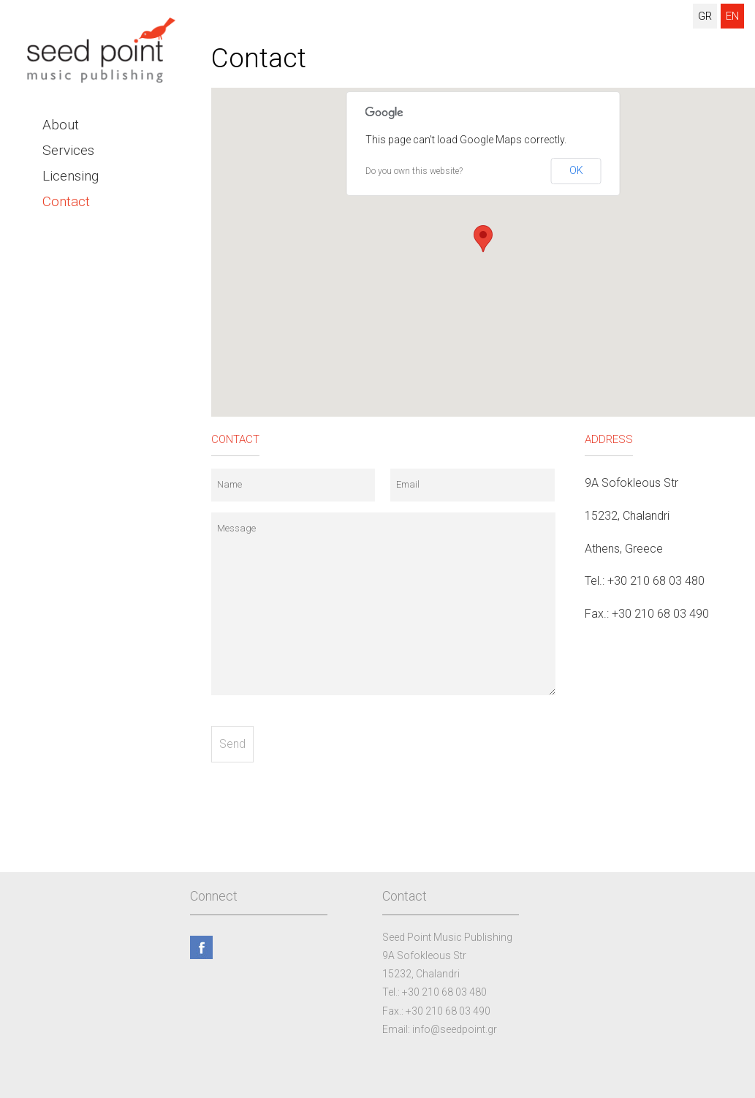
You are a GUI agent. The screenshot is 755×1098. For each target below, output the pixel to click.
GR (705, 16)
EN (732, 16)
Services (68, 150)
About (60, 124)
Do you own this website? (414, 171)
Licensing (70, 175)
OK (576, 170)
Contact (66, 201)
